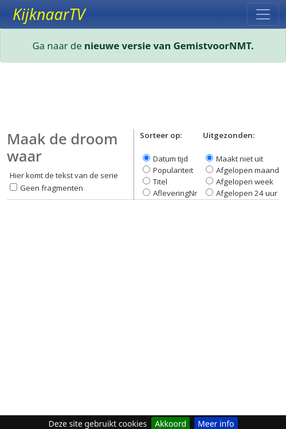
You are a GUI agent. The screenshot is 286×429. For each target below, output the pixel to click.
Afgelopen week (244, 181)
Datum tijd (170, 159)
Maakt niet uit (239, 159)
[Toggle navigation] (263, 14)
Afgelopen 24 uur (246, 193)
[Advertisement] (143, 100)
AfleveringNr (175, 193)
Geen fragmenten (51, 188)
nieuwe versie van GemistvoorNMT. (169, 45)
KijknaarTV (49, 14)
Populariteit (173, 170)
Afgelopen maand (247, 170)
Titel (160, 181)
